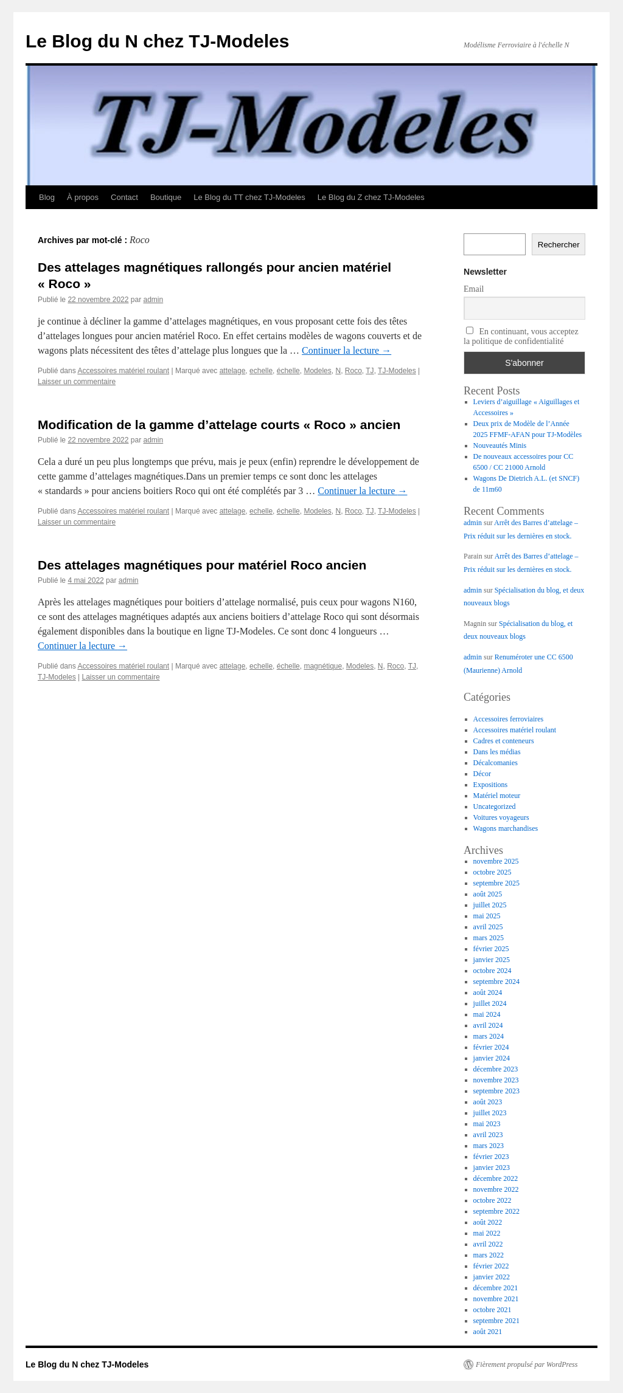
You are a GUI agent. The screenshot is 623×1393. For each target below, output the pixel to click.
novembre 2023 (496, 1080)
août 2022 (488, 1222)
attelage (233, 370)
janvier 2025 (491, 959)
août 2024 (488, 992)
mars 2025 (488, 938)
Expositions (490, 784)
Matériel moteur (497, 795)
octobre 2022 (492, 1200)
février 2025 (491, 948)
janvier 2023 (491, 1167)
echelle (261, 370)
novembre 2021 (496, 1299)
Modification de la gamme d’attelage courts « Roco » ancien (219, 425)
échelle (288, 370)
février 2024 (491, 1047)
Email (474, 289)
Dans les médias (497, 752)
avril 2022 (488, 1244)
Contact (124, 197)
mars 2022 (488, 1255)
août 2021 (488, 1331)
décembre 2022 (495, 1178)
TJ (370, 370)
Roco (353, 370)
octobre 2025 (492, 872)
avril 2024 (488, 1025)
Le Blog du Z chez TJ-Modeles (371, 197)
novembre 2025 (496, 861)
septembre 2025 (496, 883)
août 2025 (488, 894)
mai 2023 (487, 1124)
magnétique (323, 666)
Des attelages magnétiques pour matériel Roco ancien (202, 565)
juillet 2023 (490, 1113)
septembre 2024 (496, 981)
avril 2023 (488, 1134)
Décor (482, 773)
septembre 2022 (496, 1211)
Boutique (165, 197)
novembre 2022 (496, 1189)
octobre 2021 (492, 1309)
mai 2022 (487, 1233)
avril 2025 (488, 927)
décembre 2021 (495, 1288)
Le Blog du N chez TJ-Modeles (157, 41)
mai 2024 (487, 1014)
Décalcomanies (495, 762)
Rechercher (559, 244)
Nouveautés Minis (500, 445)
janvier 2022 (491, 1277)
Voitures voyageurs (501, 817)
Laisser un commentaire (77, 381)
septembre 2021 (496, 1320)
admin (153, 299)
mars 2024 (488, 1036)
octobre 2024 (492, 970)
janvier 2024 (491, 1058)
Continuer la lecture (346, 350)
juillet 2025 (490, 905)
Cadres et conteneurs (503, 741)
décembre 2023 (495, 1069)
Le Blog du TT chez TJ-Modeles (249, 197)
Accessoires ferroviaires (508, 719)
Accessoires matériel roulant (123, 370)
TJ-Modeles (397, 370)
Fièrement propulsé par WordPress (526, 1364)
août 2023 (488, 1102)
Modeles (317, 370)
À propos (83, 197)
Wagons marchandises (505, 828)
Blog (47, 197)
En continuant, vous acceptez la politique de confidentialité (521, 336)
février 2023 (491, 1156)
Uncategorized (494, 806)
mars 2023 (488, 1145)
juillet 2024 (490, 1003)
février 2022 (491, 1266)
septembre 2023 (496, 1091)
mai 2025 (487, 916)
